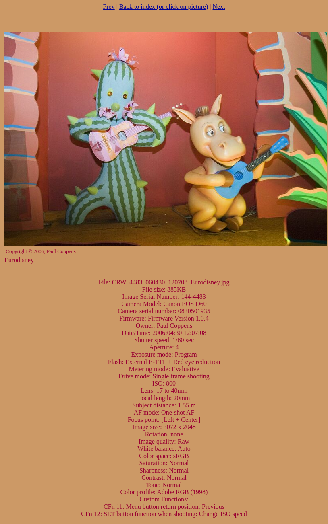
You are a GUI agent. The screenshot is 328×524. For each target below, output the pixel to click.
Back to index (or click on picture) (163, 6)
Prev (108, 6)
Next (219, 6)
